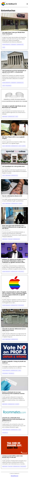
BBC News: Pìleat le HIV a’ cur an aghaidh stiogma (13, 137)
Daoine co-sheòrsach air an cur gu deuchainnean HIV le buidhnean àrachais (13, 392)
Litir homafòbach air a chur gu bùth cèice (13, 166)
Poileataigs (8, 85)
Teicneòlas (11, 373)
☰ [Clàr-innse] (27, 4)
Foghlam (10, 239)
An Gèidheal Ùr (11, 4)
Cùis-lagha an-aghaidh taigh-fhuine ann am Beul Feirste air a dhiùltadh (14, 106)
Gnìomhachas (20, 44)
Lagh (4, 47)
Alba (4, 146)
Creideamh (13, 44)
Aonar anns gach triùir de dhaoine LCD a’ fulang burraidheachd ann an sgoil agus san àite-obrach (14, 227)
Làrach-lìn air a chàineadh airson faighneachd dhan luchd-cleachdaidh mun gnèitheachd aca (13, 419)
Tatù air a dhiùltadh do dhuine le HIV (12, 196)
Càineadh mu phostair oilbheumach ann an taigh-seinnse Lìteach (14, 329)
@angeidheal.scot (14, 475)
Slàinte (23, 146)
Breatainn (5, 116)
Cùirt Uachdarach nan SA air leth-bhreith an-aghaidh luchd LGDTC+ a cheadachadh (14, 71)
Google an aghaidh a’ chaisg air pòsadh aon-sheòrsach (14, 362)
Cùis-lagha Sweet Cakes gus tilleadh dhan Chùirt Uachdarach (13, 33)
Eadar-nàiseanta (6, 44)
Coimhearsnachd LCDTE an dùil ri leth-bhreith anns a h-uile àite (12, 456)
